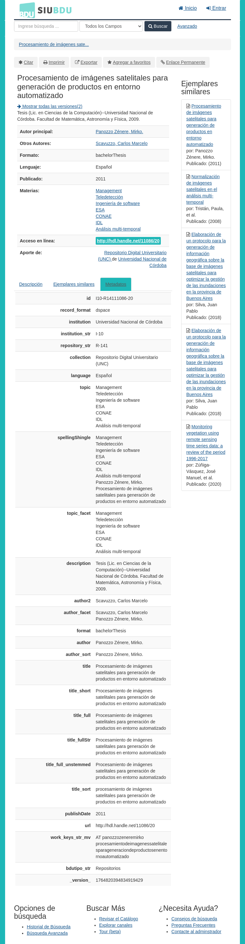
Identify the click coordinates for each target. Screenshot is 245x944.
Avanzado (187, 26)
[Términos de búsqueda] (46, 26)
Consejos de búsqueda (194, 918)
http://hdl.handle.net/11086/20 (128, 240)
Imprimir (56, 62)
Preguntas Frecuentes (193, 925)
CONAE (104, 216)
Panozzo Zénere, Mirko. (119, 131)
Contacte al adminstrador (196, 931)
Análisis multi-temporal (118, 229)
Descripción (30, 284)
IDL (99, 222)
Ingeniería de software (118, 203)
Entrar (216, 8)
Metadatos (115, 284)
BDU (25, 9)
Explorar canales (115, 925)
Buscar (157, 26)
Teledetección (109, 197)
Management (109, 190)
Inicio (188, 8)
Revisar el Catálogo (118, 918)
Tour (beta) (110, 931)
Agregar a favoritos (132, 62)
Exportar (88, 62)
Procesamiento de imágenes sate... (54, 44)
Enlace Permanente (185, 62)
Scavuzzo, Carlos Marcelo (122, 143)
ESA (100, 209)
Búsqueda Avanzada (47, 933)
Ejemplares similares (73, 284)
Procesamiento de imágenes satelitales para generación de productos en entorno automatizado (203, 125)
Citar (28, 62)
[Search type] (111, 26)
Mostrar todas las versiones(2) (49, 106)
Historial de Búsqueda (49, 926)
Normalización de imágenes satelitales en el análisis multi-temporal (203, 189)
